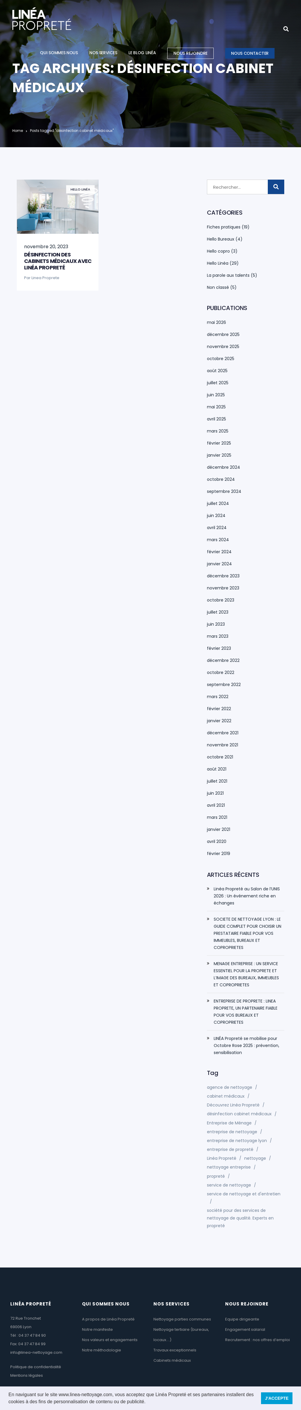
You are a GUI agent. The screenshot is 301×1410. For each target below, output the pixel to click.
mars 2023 (217, 636)
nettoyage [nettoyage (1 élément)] (255, 1158)
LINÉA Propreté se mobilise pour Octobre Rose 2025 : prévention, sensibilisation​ (246, 1045)
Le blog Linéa (142, 53)
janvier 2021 (218, 829)
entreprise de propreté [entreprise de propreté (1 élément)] (230, 1149)
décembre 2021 (222, 733)
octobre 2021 (220, 757)
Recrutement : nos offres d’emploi (257, 1340)
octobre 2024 (221, 479)
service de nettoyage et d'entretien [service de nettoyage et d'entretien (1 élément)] (243, 1194)
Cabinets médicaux (172, 1360)
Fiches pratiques (223, 227)
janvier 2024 (219, 564)
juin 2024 (216, 515)
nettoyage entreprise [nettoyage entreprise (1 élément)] (229, 1167)
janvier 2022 (219, 721)
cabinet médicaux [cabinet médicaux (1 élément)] (226, 1096)
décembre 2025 (223, 334)
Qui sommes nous (59, 53)
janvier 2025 (219, 455)
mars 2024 (218, 540)
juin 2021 (215, 793)
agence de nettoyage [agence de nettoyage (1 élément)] (229, 1087)
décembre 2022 (223, 660)
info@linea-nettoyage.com (36, 1352)
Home (17, 130)
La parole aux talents (228, 275)
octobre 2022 (220, 672)
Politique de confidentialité (35, 1367)
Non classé (218, 287)
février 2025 (219, 443)
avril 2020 (216, 841)
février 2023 (219, 648)
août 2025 (217, 371)
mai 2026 (216, 322)
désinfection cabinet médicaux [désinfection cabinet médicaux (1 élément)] (239, 1114)
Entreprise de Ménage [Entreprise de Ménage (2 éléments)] (229, 1123)
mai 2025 (216, 407)
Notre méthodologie (101, 1350)
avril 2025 (216, 419)
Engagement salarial (245, 1329)
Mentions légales (26, 1375)
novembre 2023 (223, 588)
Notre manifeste (97, 1329)
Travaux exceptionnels (174, 1350)
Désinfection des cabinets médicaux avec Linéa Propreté (58, 261)
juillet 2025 (217, 383)
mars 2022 (217, 697)
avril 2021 (216, 805)
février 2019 (218, 853)
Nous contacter (250, 53)
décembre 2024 (223, 467)
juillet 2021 (217, 781)
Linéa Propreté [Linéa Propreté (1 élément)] (221, 1158)
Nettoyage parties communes (182, 1319)
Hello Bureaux (220, 239)
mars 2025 (217, 431)
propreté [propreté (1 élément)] (216, 1176)
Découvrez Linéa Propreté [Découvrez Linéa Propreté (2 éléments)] (233, 1105)
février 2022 (219, 709)
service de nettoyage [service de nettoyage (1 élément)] (229, 1185)
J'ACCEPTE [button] (276, 1398)
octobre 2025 (220, 359)
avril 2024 (217, 528)
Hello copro (218, 251)
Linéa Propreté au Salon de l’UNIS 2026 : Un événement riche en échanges (247, 896)
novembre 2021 (222, 745)
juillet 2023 (217, 612)
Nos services (103, 53)
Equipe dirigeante (242, 1319)
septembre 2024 (224, 491)
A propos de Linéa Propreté (108, 1319)
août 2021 (216, 769)
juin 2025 (216, 395)
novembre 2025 (223, 346)
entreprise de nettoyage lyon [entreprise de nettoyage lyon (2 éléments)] (237, 1141)
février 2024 (219, 552)
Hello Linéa (80, 189)
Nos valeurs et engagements (110, 1340)
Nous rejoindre (190, 53)
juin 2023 (216, 624)
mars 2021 (217, 817)
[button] (147, 1402)
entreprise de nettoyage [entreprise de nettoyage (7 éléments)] (232, 1132)
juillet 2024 (218, 503)
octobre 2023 (220, 600)
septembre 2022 (224, 684)
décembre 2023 (223, 576)
